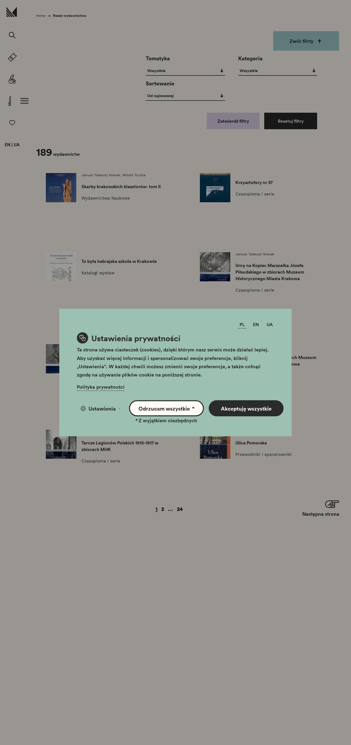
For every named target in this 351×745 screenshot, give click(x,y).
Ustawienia (100, 408)
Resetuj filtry (291, 121)
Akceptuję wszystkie (246, 408)
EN (7, 145)
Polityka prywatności (101, 386)
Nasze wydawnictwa (69, 15)
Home (41, 16)
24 (180, 508)
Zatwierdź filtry (233, 121)
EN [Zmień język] (256, 324)
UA (17, 145)
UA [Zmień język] (270, 324)
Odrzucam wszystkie (166, 408)
